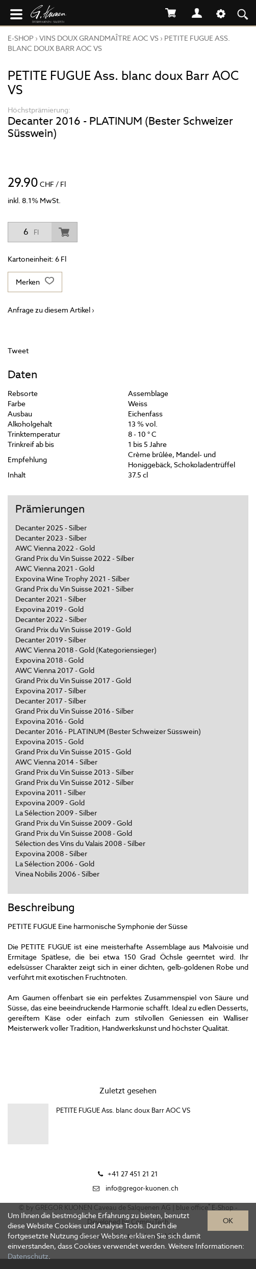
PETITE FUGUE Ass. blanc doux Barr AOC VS (123, 1110)
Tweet (18, 350)
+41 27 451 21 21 (133, 1174)
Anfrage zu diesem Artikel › (51, 310)
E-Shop (21, 38)
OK (228, 1220)
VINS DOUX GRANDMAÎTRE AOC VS (99, 38)
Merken (35, 282)
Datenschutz (28, 1256)
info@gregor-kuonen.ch (142, 1188)
